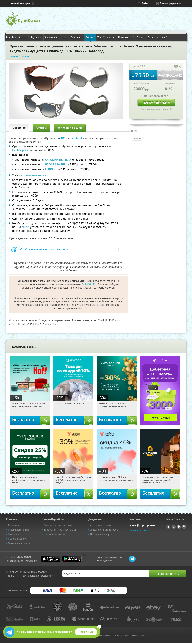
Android (77, 138)
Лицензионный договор (104, 529)
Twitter (179, 527)
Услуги (111, 37)
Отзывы (41, 128)
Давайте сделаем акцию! (58, 525)
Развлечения (52, 37)
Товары (90, 37)
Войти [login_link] (145, 3)
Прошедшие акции (54, 534)
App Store (50, 559)
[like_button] (176, 67)
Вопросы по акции (69, 128)
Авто (65, 37)
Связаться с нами (140, 530)
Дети (151, 37)
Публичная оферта (101, 534)
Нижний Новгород (20, 3)
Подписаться (86, 631)
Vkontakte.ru (174, 527)
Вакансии (13, 534)
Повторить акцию (156, 103)
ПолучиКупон (126, 37)
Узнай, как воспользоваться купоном (44, 249)
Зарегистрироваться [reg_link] (170, 3)
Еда (14, 37)
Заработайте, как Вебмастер (60, 529)
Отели (141, 37)
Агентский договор (101, 525)
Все (8, 37)
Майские (161, 37)
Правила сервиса (18, 538)
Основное (19, 128)
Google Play (72, 559)
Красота (24, 37)
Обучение (77, 37)
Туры (101, 37)
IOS (63, 138)
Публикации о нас (18, 529)
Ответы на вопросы (19, 543)
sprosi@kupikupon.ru (142, 525)
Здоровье (36, 37)
